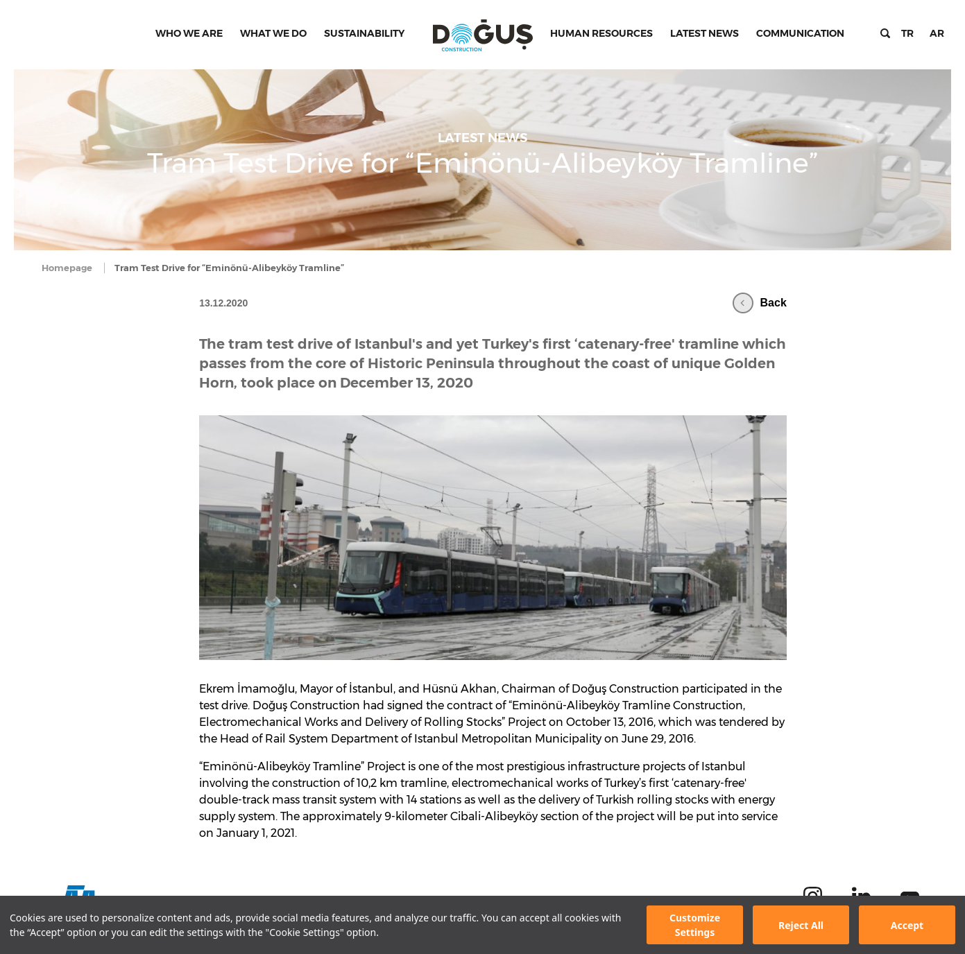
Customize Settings (694, 925)
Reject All (800, 925)
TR (907, 33)
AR (937, 33)
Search (885, 33)
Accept (907, 925)
